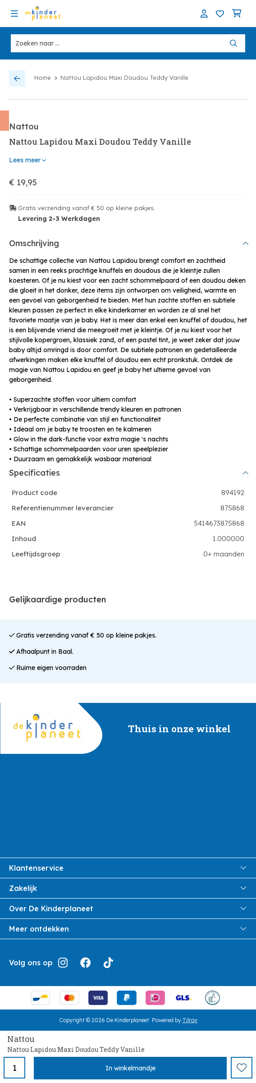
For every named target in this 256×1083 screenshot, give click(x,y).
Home (42, 77)
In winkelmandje (130, 1068)
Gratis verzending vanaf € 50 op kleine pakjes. (86, 207)
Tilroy (190, 1020)
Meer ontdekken (128, 928)
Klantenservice (128, 867)
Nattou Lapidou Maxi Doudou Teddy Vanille (124, 77)
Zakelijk (128, 888)
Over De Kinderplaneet (128, 908)
